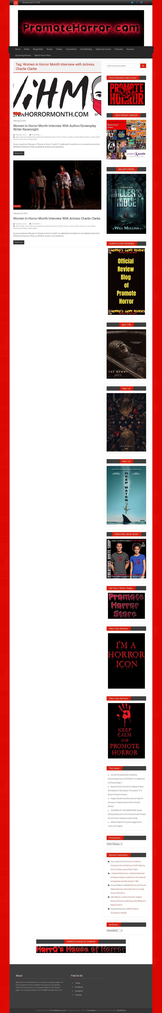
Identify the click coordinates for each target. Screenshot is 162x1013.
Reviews (130, 49)
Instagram (79, 991)
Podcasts (119, 49)
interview (22, 137)
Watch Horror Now (42, 55)
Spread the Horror (50, 137)
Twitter (77, 983)
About (17, 49)
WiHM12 (64, 137)
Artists (26, 49)
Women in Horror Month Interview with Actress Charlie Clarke (56, 218)
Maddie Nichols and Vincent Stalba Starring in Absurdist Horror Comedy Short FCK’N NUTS (128, 889)
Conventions (71, 49)
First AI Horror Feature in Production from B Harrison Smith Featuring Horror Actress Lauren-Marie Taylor (128, 865)
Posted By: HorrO (20, 135)
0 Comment (35, 135)
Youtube (78, 995)
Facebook (79, 987)
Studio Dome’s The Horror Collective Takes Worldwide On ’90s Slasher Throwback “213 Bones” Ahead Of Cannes (126, 791)
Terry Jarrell (115, 862)
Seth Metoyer (116, 897)
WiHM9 (60, 226)
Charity (59, 49)
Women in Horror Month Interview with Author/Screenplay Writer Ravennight (54, 127)
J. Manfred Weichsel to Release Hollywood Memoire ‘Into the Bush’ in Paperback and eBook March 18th (128, 877)
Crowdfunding (86, 49)
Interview (17, 113)
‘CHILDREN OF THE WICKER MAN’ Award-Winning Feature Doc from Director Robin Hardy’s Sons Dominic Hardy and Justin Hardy (127, 814)
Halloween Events (103, 49)
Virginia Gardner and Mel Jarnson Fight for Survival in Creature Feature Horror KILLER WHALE (125, 802)
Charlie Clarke (20, 226)
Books (49, 49)
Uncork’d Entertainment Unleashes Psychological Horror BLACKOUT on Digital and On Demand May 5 (126, 779)
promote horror (31, 137)
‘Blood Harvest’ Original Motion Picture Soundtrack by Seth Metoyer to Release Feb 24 (128, 901)
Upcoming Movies (23, 55)
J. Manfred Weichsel (118, 873)
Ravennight (40, 137)
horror (17, 137)
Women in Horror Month (75, 137)
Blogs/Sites (38, 49)
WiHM (58, 137)
